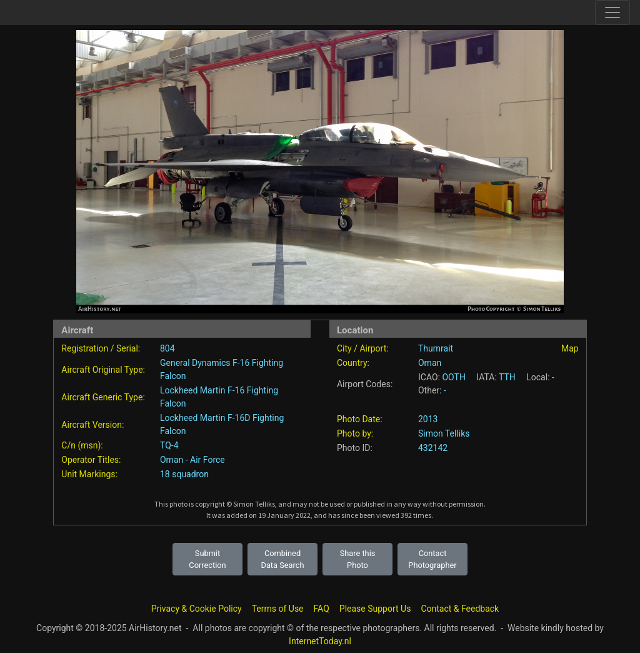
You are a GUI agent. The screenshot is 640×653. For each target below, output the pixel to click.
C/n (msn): (81, 445)
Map (570, 348)
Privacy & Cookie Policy (196, 609)
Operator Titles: (91, 460)
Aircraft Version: (92, 425)
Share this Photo (358, 559)
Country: (353, 363)
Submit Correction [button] (207, 559)
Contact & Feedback (460, 609)
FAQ (321, 609)
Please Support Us (375, 609)
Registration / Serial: (100, 348)
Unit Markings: (89, 474)
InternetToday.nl (320, 641)
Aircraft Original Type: (103, 370)
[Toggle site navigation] (612, 12)
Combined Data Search (282, 559)
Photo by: (355, 433)
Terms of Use (278, 609)
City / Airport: (363, 348)
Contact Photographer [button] (432, 559)
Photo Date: (359, 419)
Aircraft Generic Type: (102, 397)
